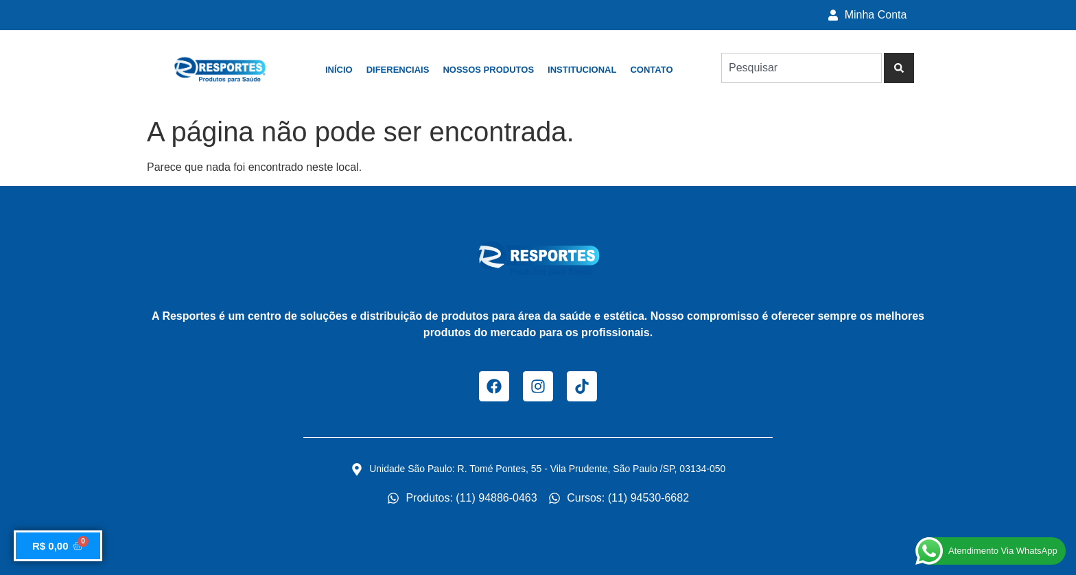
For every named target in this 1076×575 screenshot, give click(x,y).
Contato (651, 69)
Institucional (582, 69)
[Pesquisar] (899, 68)
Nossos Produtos (488, 69)
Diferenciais (398, 69)
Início (339, 69)
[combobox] (801, 68)
